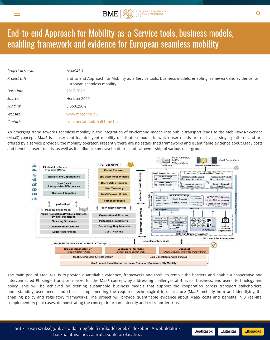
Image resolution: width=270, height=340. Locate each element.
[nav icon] (17, 13)
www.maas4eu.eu (82, 114)
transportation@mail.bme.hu (92, 121)
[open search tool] (258, 13)
